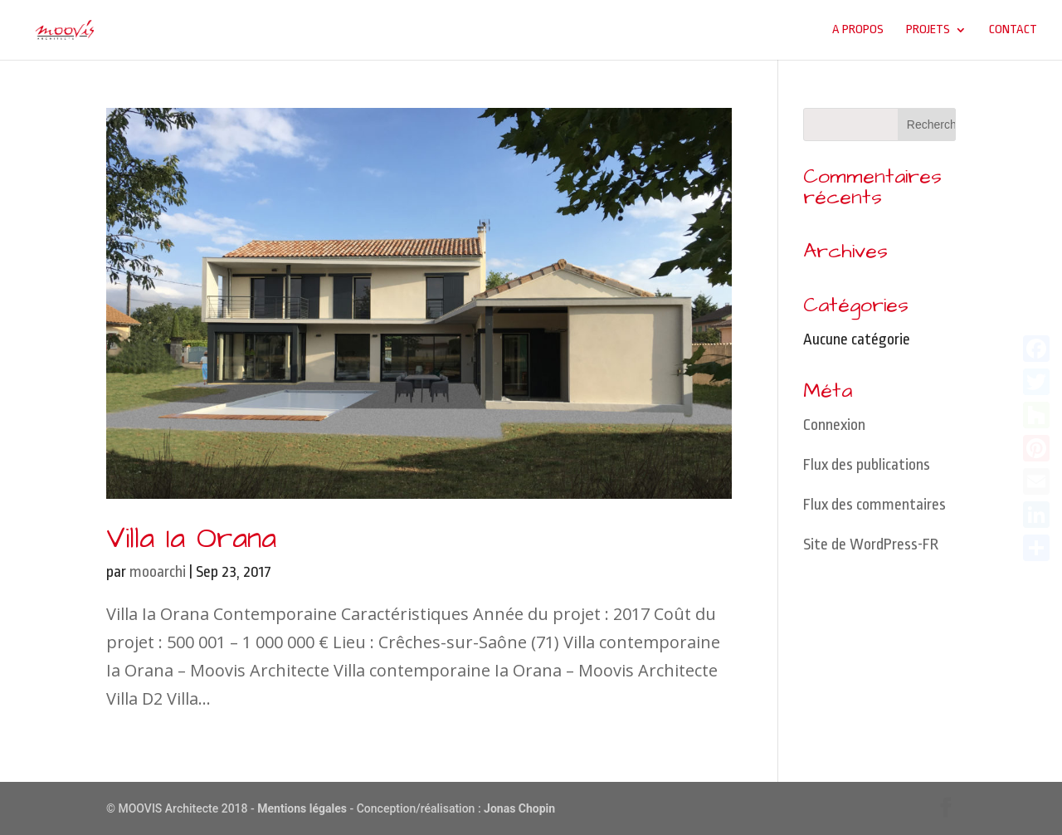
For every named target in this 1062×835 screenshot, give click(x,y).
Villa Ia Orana (191, 538)
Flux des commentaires (874, 505)
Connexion (834, 425)
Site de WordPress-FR (870, 544)
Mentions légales (302, 808)
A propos (858, 29)
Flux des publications (866, 465)
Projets (928, 29)
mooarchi (157, 572)
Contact (1013, 29)
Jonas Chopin (519, 808)
